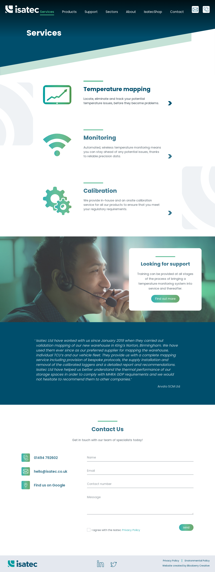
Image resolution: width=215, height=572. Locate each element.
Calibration (100, 191)
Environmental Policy (197, 560)
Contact (177, 12)
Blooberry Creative (198, 565)
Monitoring (99, 138)
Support (91, 12)
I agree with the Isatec (113, 530)
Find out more (165, 299)
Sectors (112, 12)
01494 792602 (40, 457)
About (131, 12)
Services (47, 12)
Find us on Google (43, 485)
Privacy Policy (131, 530)
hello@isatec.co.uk (44, 471)
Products (69, 12)
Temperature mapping (116, 89)
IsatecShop (153, 12)
